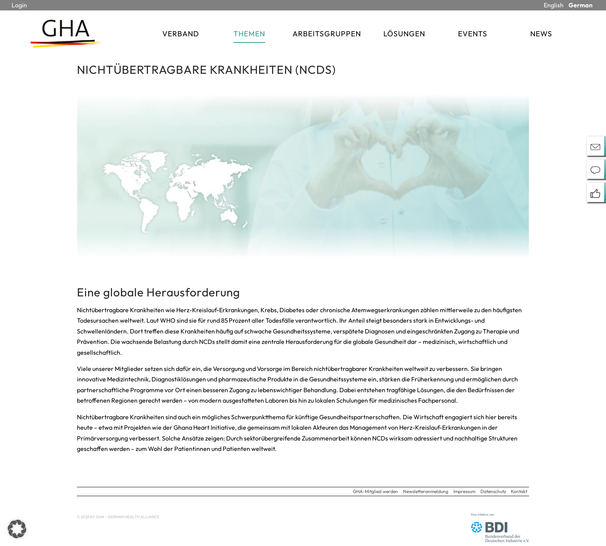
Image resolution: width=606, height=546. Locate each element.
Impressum (464, 491)
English (553, 5)
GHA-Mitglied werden (375, 491)
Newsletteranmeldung (425, 491)
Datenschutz (493, 491)
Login (19, 5)
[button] (17, 529)
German (580, 5)
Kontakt (519, 491)
